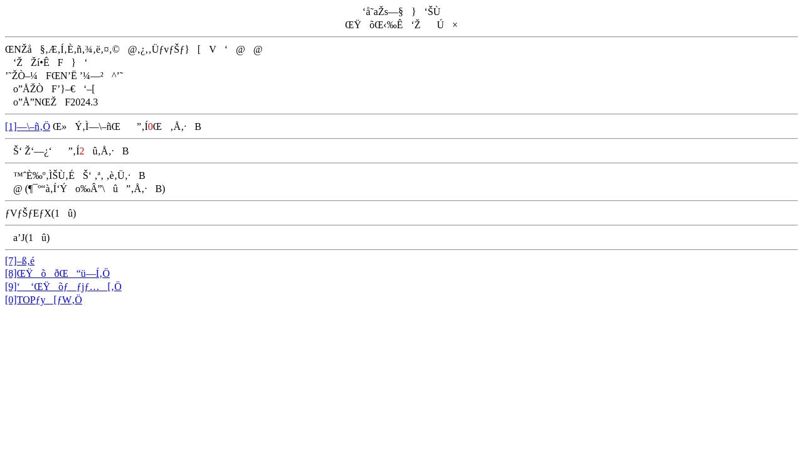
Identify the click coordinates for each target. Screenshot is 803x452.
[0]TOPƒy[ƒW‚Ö (43, 299)
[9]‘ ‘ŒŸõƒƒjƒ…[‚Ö (63, 286)
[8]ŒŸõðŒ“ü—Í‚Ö (57, 273)
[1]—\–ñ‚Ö (27, 126)
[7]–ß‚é (20, 261)
